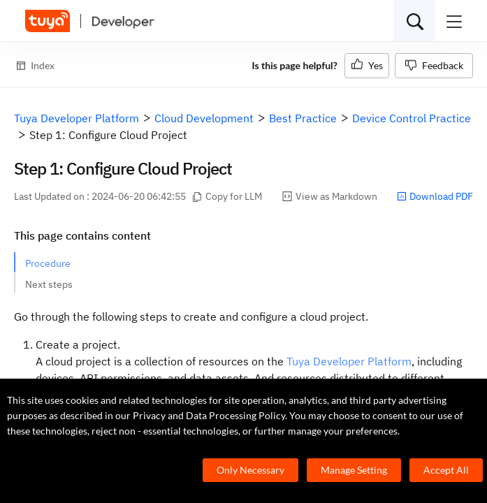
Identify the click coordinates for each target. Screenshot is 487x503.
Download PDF (435, 196)
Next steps (49, 284)
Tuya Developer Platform (349, 361)
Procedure (48, 263)
